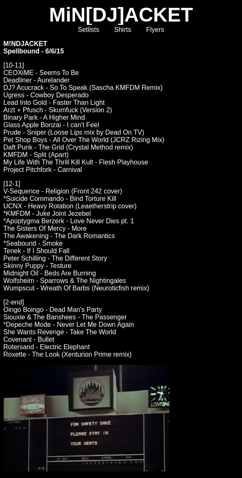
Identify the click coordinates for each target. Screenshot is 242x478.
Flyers (155, 29)
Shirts (122, 29)
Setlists (88, 29)
